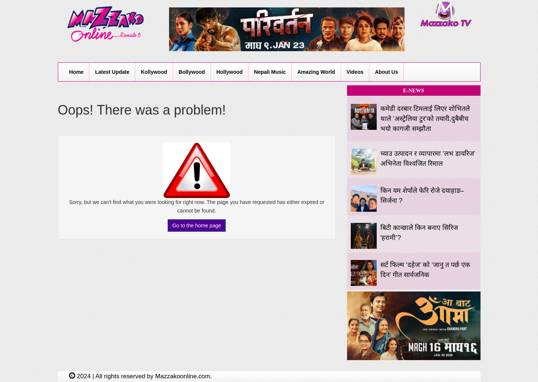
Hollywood (230, 72)
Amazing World (316, 72)
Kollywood (154, 72)
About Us (386, 72)
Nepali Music (270, 72)
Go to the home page (196, 225)
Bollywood (192, 72)
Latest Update (112, 72)
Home (76, 72)
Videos (355, 72)
